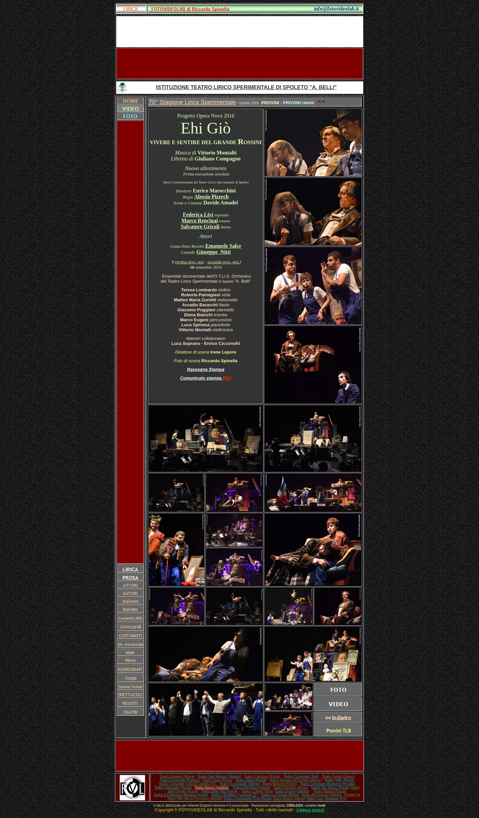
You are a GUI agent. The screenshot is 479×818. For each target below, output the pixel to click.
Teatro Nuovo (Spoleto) (212, 787)
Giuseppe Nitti (213, 252)
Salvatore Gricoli (200, 226)
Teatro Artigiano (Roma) (177, 776)
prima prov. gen (190, 261)
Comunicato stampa (201, 378)
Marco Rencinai (199, 220)
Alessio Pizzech (211, 196)
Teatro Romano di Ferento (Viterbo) (295, 780)
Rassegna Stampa (206, 369)
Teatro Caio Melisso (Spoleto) (219, 776)
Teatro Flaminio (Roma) (290, 787)
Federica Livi (198, 214)
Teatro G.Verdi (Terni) (257, 791)
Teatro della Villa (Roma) (219, 791)
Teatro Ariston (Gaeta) (289, 798)
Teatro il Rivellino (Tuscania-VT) (234, 795)
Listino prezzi (310, 809)
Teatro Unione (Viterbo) (292, 791)
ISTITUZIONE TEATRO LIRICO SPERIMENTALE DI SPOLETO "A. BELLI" (246, 87)
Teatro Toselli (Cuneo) (338, 776)
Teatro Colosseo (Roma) (262, 776)
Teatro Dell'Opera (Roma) (251, 787)
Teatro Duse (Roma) (218, 780)
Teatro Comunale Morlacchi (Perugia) (327, 784)
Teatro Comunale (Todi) (301, 776)
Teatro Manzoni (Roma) (279, 784)
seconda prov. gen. (223, 261)
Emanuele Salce (223, 246)
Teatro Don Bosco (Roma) (330, 787)
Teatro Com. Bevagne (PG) (326, 798)
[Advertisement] (239, 64)
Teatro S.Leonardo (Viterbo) (239, 784)
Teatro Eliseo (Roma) (250, 780)
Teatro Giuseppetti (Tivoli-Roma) (248, 798)
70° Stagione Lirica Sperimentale (192, 102)
